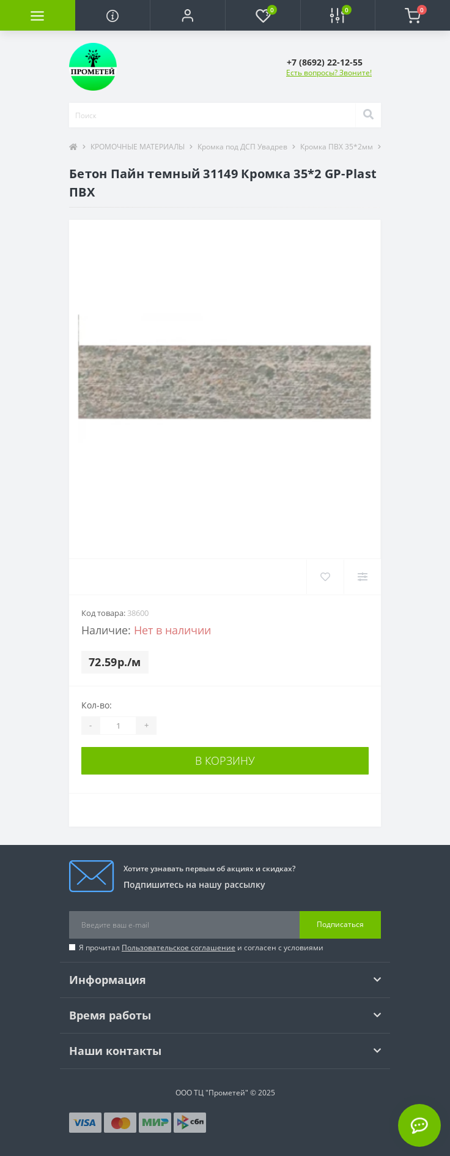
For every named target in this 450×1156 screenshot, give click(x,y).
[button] (187, 15)
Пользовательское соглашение (178, 947)
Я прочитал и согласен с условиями (201, 947)
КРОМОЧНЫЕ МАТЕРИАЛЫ (137, 146)
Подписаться (340, 924)
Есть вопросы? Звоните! (329, 72)
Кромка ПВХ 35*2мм (336, 146)
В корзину (225, 760)
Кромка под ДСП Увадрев (242, 146)
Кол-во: (96, 705)
